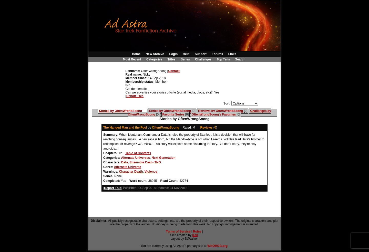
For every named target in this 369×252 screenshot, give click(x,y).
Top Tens (223, 59)
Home (136, 54)
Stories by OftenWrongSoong (120, 111)
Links (232, 54)
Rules (197, 231)
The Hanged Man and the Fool (125, 127)
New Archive (155, 54)
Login (173, 54)
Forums (217, 54)
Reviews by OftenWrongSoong (220, 111)
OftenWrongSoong (165, 127)
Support (201, 54)
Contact (174, 71)
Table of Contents (138, 153)
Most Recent (132, 59)
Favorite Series (173, 114)
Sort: (227, 103)
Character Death (131, 171)
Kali (195, 235)
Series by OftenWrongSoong (170, 111)
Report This (135, 96)
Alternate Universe (127, 167)
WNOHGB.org (217, 246)
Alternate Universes (135, 158)
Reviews (206, 127)
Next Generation (164, 158)
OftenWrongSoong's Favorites (214, 114)
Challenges (203, 59)
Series (185, 59)
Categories (154, 59)
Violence (151, 171)
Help (186, 54)
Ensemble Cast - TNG (145, 162)
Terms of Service (178, 231)
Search (240, 59)
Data (124, 162)
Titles (171, 59)
